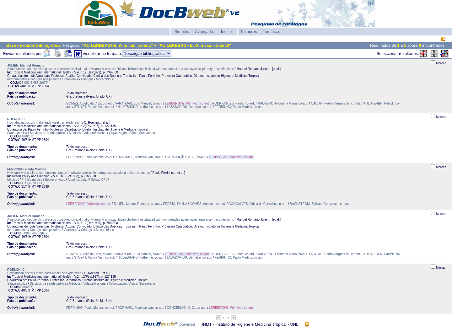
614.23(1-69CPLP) (31, 183)
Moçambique (105, 79)
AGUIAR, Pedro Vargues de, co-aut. (335, 103)
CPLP (105, 179)
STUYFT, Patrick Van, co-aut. (94, 107)
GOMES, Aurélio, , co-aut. (208, 204)
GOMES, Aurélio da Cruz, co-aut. (89, 103)
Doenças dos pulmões (45, 79)
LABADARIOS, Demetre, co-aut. (189, 107)
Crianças (87, 79)
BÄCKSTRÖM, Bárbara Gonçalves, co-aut (319, 204)
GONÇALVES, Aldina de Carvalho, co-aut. (258, 204)
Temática (271, 31)
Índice (226, 31)
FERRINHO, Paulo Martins (26, 169)
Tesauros (248, 31)
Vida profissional (94, 133)
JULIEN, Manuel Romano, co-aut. (137, 204)
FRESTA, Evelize (175, 204)
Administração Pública (83, 179)
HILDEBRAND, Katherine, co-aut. (140, 107)
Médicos (75, 133)
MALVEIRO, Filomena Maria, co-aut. (282, 103)
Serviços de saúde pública (48, 133)
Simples (182, 31)
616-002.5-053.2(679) (33, 82)
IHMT (32, 86)
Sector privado (55, 179)
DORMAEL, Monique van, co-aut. (141, 157)
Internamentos (17, 79)
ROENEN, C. (16, 119)
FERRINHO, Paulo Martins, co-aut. (239, 107)
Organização (118, 133)
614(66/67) (25, 136)
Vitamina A (71, 79)
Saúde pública (17, 133)
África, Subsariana (142, 133)
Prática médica (32, 179)
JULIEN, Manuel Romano (25, 65)
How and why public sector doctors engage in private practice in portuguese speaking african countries (78, 172)
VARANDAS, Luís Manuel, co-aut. (138, 103)
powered (187, 324)
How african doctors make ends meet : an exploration (44, 122)
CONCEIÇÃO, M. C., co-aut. (186, 157)
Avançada (204, 31)
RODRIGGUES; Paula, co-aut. (233, 103)
